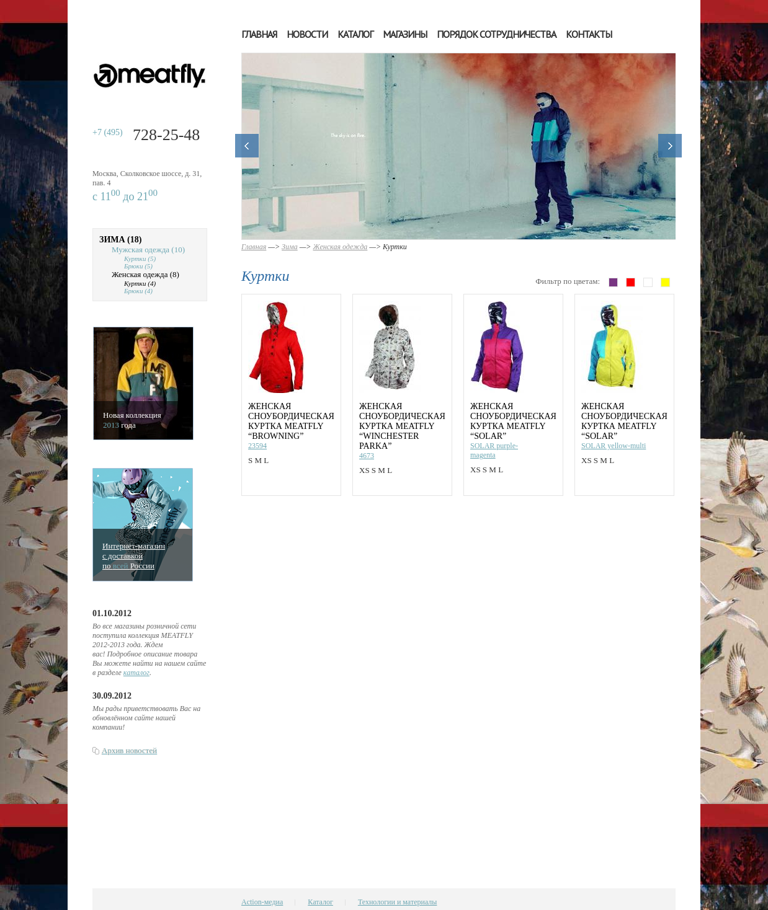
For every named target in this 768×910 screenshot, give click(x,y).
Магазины (405, 34)
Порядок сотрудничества (496, 34)
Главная (259, 34)
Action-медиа (262, 902)
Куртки (140, 258)
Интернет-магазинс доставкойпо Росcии (133, 555)
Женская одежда (145, 274)
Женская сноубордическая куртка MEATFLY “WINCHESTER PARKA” (402, 426)
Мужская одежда (148, 249)
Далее (670, 145)
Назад (247, 145)
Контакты (589, 34)
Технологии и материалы (397, 902)
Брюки (138, 266)
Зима (120, 239)
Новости (307, 34)
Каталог (355, 34)
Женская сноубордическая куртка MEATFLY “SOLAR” (513, 421)
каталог (136, 672)
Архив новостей (129, 750)
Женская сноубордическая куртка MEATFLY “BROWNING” (291, 421)
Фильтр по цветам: (567, 281)
